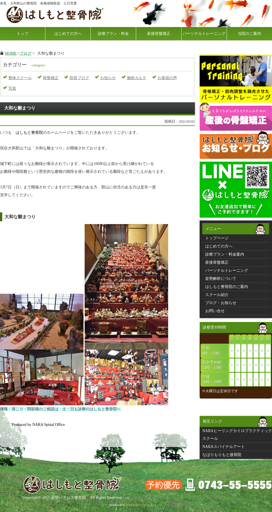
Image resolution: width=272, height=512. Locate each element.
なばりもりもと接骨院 (221, 455)
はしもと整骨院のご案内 (226, 287)
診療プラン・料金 (113, 33)
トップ (22, 33)
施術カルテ (136, 78)
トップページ (217, 238)
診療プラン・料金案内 (224, 254)
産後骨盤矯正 (158, 33)
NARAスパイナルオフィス (144, 504)
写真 (12, 88)
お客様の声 (167, 78)
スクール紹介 (217, 295)
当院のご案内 (249, 33)
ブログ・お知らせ (220, 303)
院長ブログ (79, 78)
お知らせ (108, 78)
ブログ (25, 53)
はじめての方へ (68, 33)
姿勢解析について (220, 278)
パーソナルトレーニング (204, 33)
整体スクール (20, 78)
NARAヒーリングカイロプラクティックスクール (237, 435)
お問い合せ (215, 311)
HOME (10, 53)
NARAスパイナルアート (223, 447)
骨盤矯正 (50, 78)
